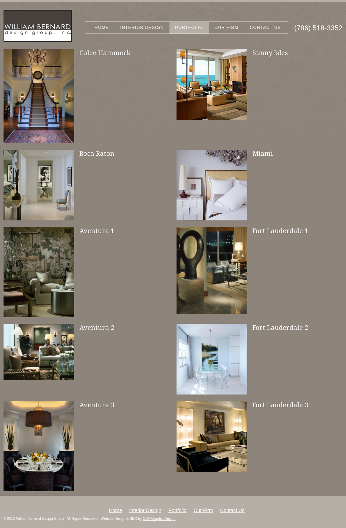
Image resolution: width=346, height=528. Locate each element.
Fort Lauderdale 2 (280, 327)
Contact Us (265, 27)
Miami (262, 153)
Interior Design (142, 27)
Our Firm (226, 27)
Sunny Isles (270, 53)
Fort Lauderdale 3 (280, 405)
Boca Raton (96, 153)
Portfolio (189, 27)
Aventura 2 (96, 327)
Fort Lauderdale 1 (280, 231)
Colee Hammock (105, 53)
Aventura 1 (96, 231)
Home (102, 27)
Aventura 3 (96, 405)
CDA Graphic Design (159, 519)
